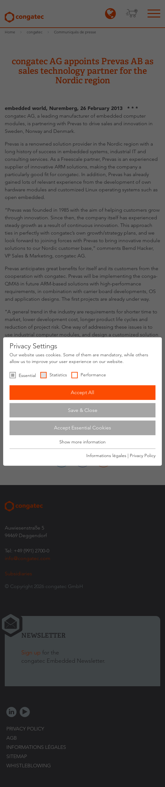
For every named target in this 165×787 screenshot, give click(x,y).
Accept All (82, 392)
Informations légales (106, 455)
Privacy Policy (142, 455)
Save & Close (82, 410)
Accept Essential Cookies (82, 428)
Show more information (82, 442)
